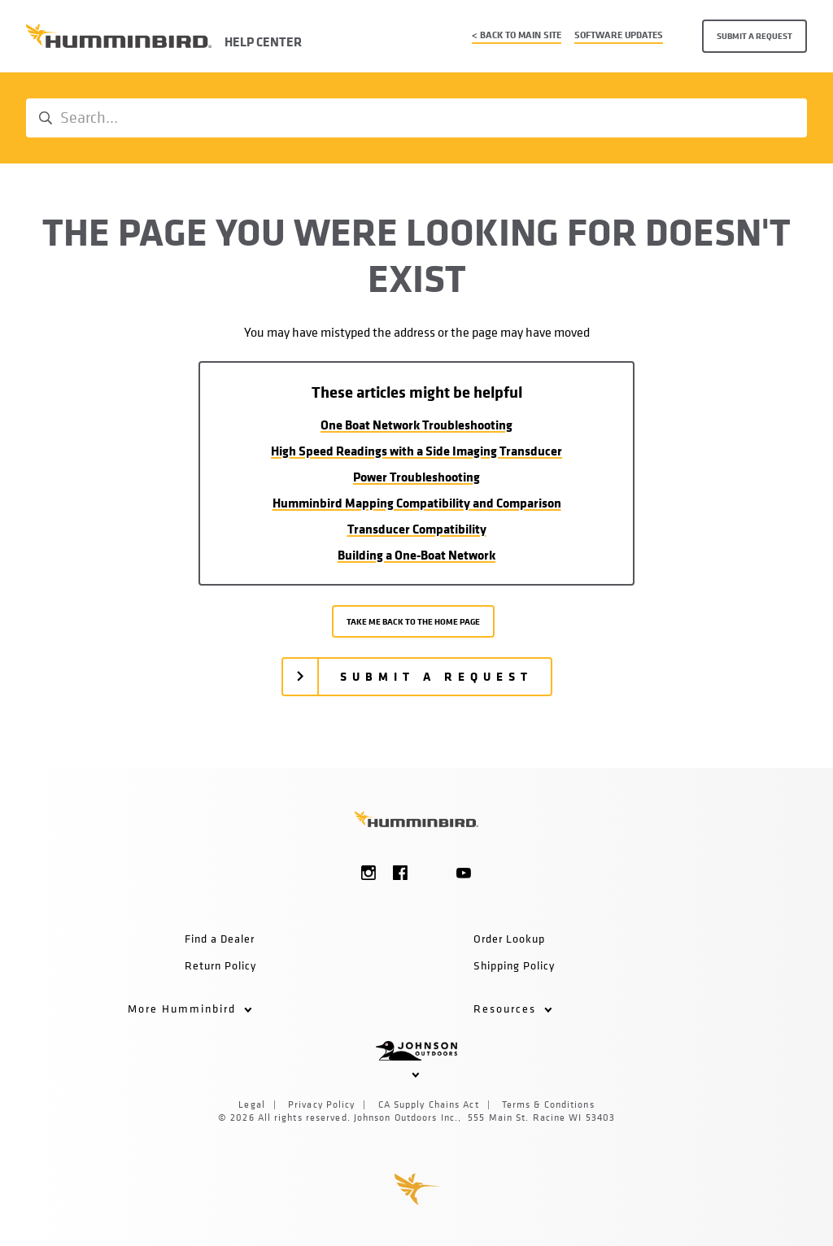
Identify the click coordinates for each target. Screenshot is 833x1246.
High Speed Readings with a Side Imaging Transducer (416, 451)
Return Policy (220, 965)
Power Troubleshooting (416, 477)
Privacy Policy (321, 1104)
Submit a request (754, 35)
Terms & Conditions (548, 1104)
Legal (251, 1104)
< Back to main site (516, 34)
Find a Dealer (220, 938)
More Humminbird (190, 1008)
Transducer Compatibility (416, 529)
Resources (512, 1008)
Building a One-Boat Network (416, 555)
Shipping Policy (514, 965)
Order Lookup (509, 938)
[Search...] (416, 117)
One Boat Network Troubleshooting (416, 424)
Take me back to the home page (413, 621)
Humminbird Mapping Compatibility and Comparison (417, 503)
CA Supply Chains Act (428, 1104)
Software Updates (618, 34)
